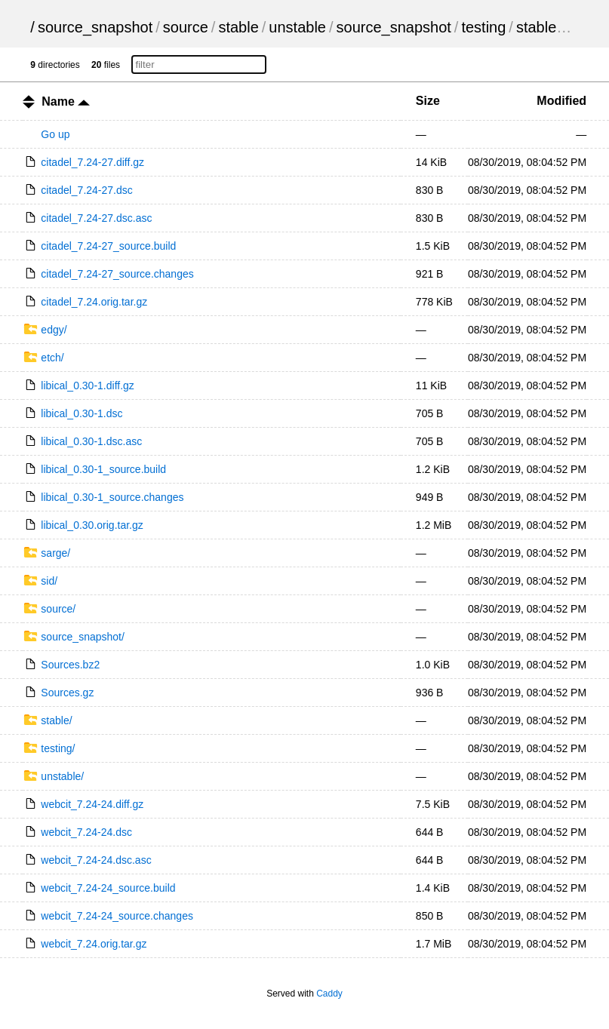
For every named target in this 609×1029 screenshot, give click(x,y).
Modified (561, 100)
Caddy (329, 993)
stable (238, 27)
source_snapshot (95, 27)
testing (483, 27)
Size (428, 100)
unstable (297, 27)
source (185, 27)
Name (66, 101)
